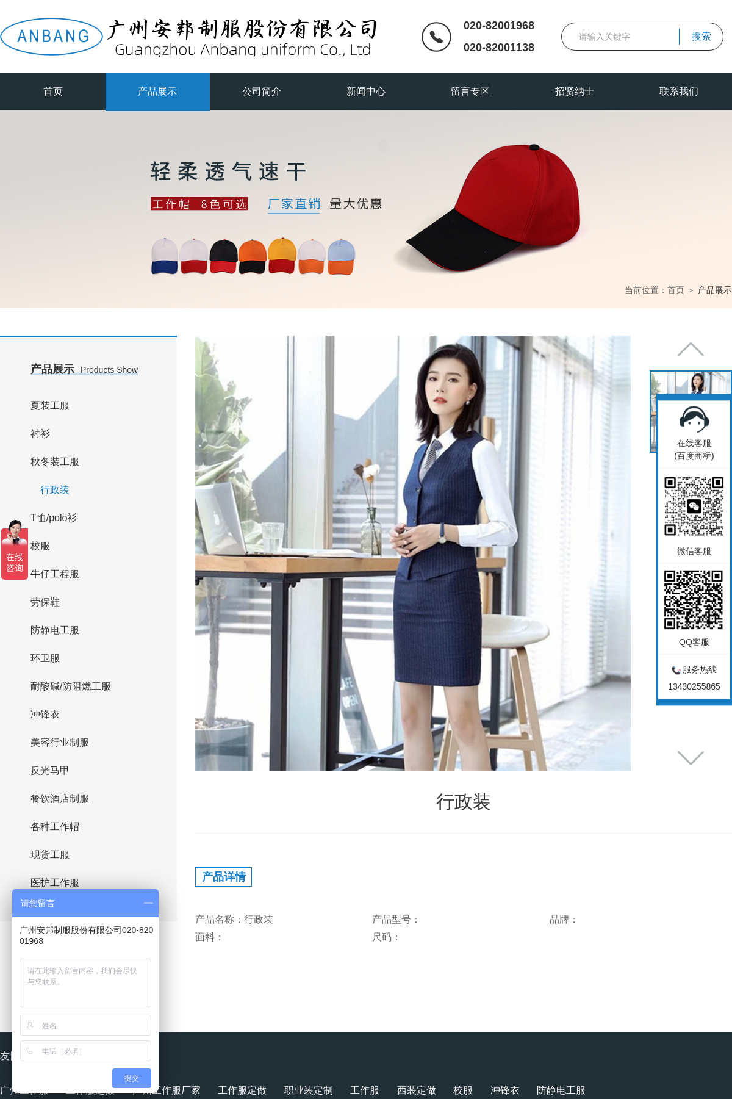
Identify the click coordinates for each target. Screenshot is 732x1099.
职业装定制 (308, 1090)
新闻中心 (366, 91)
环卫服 (45, 658)
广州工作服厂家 (166, 1090)
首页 (53, 91)
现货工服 (50, 854)
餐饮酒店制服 (59, 798)
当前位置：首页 (654, 290)
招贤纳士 (574, 91)
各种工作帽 (54, 826)
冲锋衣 (45, 714)
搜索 (701, 36)
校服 (40, 546)
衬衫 (40, 433)
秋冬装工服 (54, 461)
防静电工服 (54, 630)
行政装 (55, 490)
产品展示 (157, 91)
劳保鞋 (45, 602)
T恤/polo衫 (53, 518)
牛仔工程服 (54, 574)
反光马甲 (50, 770)
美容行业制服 (59, 742)
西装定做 (416, 1090)
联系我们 (678, 91)
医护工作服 (54, 882)
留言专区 (470, 91)
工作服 (364, 1090)
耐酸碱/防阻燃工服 (70, 686)
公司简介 (261, 91)
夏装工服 (50, 405)
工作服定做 (242, 1090)
